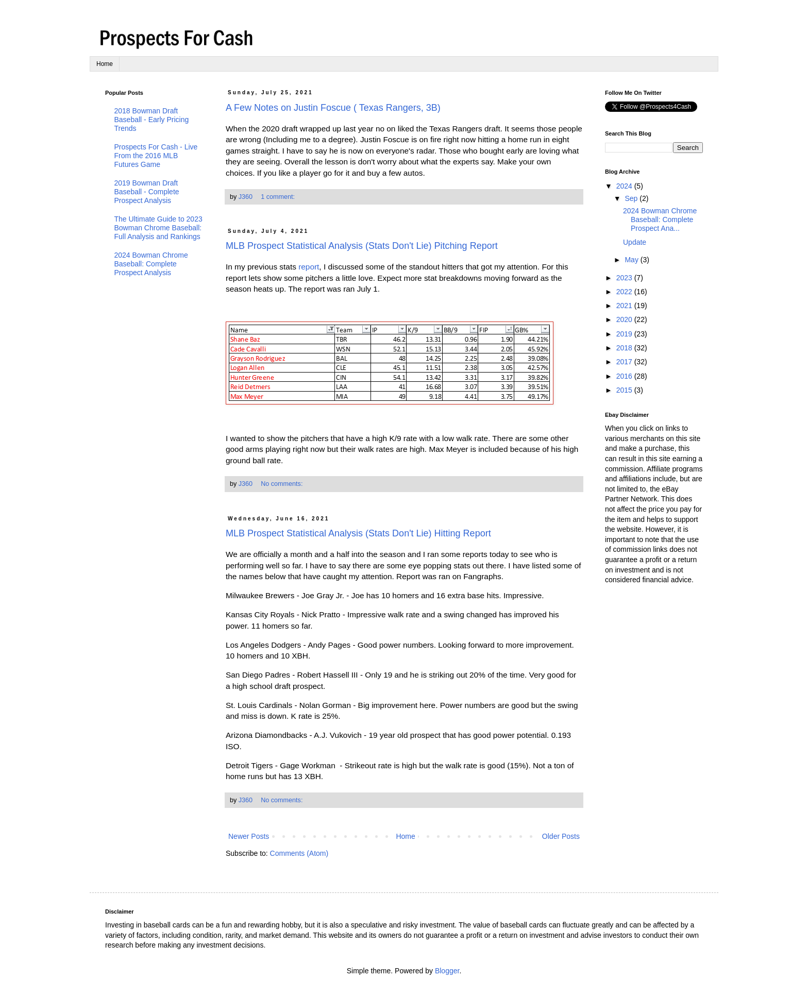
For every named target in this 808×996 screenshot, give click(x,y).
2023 (625, 278)
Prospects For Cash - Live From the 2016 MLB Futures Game (156, 155)
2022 (625, 292)
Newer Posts (248, 836)
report (308, 266)
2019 (625, 334)
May (632, 260)
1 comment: (278, 196)
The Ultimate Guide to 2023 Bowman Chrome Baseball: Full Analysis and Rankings (158, 228)
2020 (625, 319)
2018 (625, 348)
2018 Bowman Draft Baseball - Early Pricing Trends (151, 119)
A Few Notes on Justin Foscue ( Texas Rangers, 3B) (333, 108)
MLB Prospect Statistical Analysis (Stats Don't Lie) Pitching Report (362, 246)
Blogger (447, 971)
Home (104, 63)
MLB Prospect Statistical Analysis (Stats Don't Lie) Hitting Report (358, 533)
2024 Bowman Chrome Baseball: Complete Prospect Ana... (660, 219)
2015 (625, 390)
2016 (625, 376)
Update (634, 242)
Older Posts (561, 836)
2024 (625, 186)
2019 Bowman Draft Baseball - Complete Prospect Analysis (146, 192)
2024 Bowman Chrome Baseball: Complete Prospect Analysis (151, 264)
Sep (632, 198)
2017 (625, 362)
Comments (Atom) (299, 853)
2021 (625, 305)
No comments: (283, 483)
